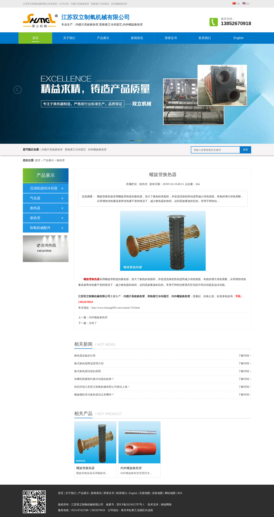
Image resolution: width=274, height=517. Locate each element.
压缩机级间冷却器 (43, 188)
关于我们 (69, 38)
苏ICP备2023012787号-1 (130, 504)
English (239, 38)
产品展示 (103, 38)
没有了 (93, 323)
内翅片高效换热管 (80, 3)
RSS (179, 493)
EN (245, 3)
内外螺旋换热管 (119, 3)
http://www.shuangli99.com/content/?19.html (116, 307)
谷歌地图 (157, 493)
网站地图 (170, 493)
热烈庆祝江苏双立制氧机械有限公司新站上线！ (102, 386)
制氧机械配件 (40, 228)
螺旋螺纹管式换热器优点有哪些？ (94, 394)
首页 (35, 39)
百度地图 (144, 493)
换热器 (35, 208)
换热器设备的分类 (85, 355)
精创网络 (166, 504)
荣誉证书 (171, 38)
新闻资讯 (137, 38)
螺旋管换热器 (85, 468)
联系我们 (205, 38)
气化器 (35, 198)
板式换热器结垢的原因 (87, 371)
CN (236, 3)
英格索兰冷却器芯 (100, 3)
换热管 (61, 160)
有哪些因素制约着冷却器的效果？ (94, 379)
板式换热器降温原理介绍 (89, 363)
